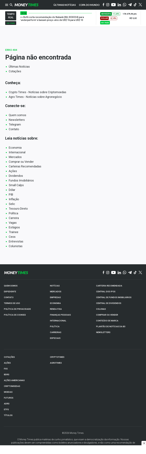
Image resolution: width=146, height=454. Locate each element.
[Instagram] (107, 5)
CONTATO (8, 297)
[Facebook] (103, 5)
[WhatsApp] (124, 5)
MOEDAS (8, 392)
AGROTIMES (56, 363)
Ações (13, 171)
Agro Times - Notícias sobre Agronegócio (35, 96)
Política (13, 213)
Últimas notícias (64, 4)
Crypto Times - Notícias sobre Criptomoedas (37, 92)
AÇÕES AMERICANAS (14, 380)
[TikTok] (135, 273)
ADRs (6, 403)
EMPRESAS (55, 297)
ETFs (6, 409)
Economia (15, 147)
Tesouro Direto (18, 208)
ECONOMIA (55, 303)
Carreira (14, 218)
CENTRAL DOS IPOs (105, 291)
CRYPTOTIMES (57, 357)
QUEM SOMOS (11, 285)
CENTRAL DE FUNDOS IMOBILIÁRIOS (113, 297)
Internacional (17, 152)
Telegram (15, 124)
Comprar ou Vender (21, 161)
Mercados (15, 157)
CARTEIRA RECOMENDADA (109, 285)
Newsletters (17, 119)
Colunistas (16, 246)
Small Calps (16, 185)
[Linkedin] (119, 5)
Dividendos (16, 175)
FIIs (6, 368)
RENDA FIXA (56, 309)
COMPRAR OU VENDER (107, 315)
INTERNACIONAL (58, 320)
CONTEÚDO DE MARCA (107, 320)
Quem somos (17, 115)
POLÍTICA (54, 326)
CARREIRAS (55, 332)
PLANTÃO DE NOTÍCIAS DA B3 (110, 326)
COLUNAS (101, 309)
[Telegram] (130, 5)
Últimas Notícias (19, 66)
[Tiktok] (135, 5)
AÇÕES (7, 363)
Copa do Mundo (89, 4)
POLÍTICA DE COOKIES (15, 315)
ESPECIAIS (55, 338)
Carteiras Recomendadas (25, 166)
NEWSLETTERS (103, 332)
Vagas (13, 222)
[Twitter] (140, 5)
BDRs (6, 374)
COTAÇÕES (9, 357)
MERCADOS (55, 291)
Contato (14, 129)
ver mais (11, 23)
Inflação (14, 199)
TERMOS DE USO (12, 303)
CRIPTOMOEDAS (12, 386)
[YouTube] (113, 5)
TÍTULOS (8, 415)
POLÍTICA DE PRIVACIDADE (17, 309)
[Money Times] (26, 4)
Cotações (15, 71)
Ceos (12, 236)
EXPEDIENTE (10, 291)
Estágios (14, 227)
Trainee (13, 232)
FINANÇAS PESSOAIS (60, 315)
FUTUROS (8, 398)
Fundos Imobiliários (21, 180)
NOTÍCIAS (55, 285)
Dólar (12, 189)
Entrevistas (16, 241)
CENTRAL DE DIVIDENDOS (108, 303)
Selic (12, 204)
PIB (11, 194)
